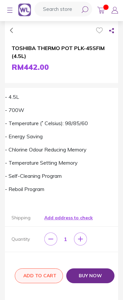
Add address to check (68, 218)
